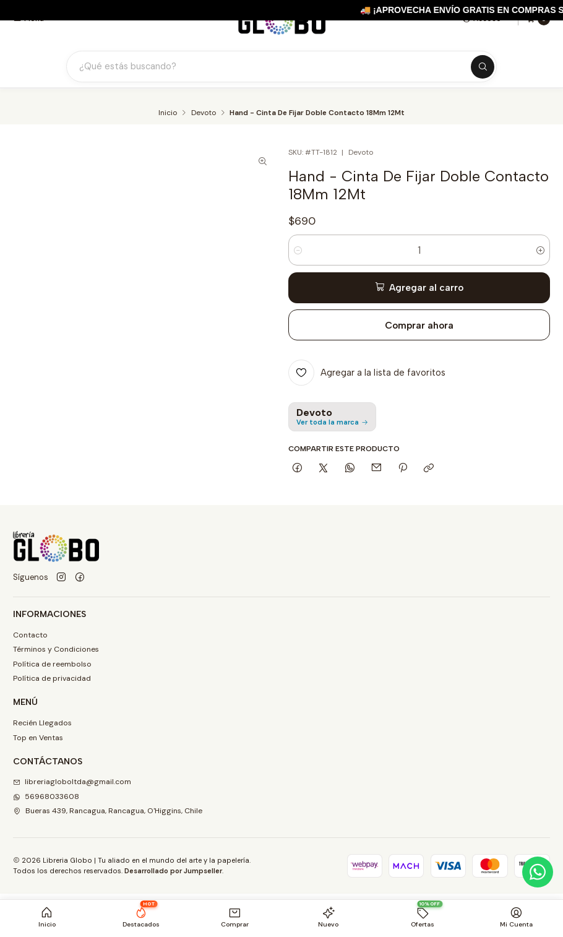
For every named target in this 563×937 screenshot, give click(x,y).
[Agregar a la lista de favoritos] (367, 373)
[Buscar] (482, 67)
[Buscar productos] (274, 66)
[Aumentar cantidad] (540, 250)
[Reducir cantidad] (298, 250)
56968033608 (46, 796)
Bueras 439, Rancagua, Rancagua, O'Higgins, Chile (107, 811)
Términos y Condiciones (56, 649)
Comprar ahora (419, 325)
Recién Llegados (42, 723)
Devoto (203, 113)
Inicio (167, 113)
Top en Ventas (38, 738)
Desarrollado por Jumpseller (173, 870)
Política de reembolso (52, 664)
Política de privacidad (52, 678)
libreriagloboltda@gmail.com (72, 782)
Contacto (30, 635)
